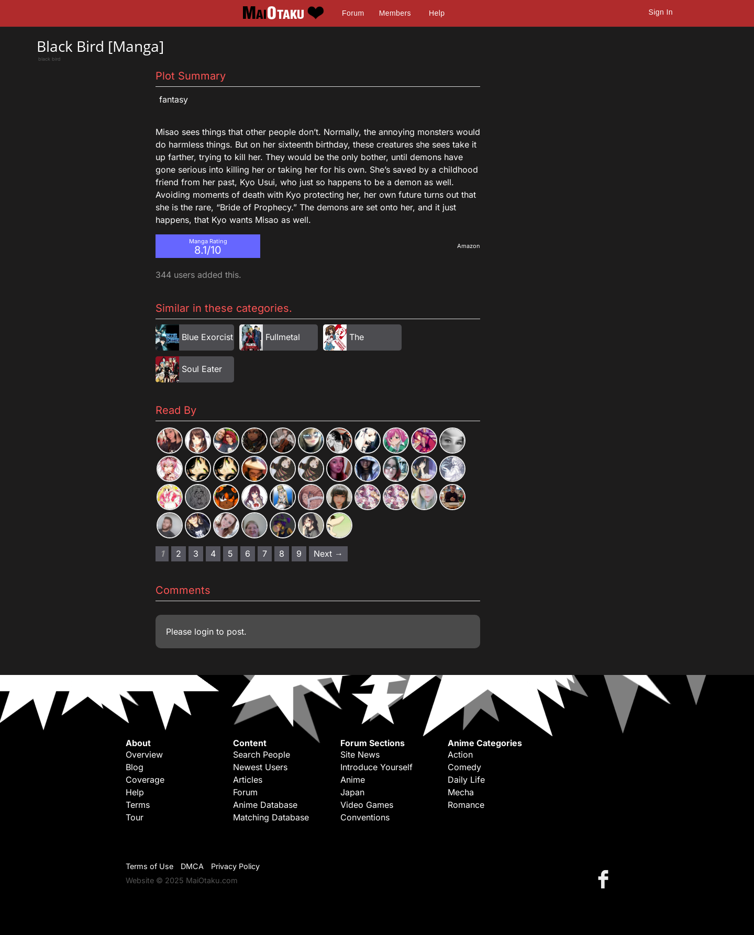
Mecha (461, 792)
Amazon (468, 246)
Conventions (365, 817)
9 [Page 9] (299, 553)
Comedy (464, 767)
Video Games (366, 804)
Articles (247, 779)
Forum (353, 13)
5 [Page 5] (230, 553)
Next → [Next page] (328, 553)
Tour (134, 817)
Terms (138, 804)
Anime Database (265, 804)
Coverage (145, 779)
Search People (261, 754)
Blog (134, 767)
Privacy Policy (235, 866)
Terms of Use (149, 866)
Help (437, 13)
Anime (352, 779)
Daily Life (466, 779)
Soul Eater (202, 369)
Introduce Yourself (376, 767)
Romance (466, 804)
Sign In (661, 12)
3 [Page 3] (195, 553)
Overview (144, 754)
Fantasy (173, 99)
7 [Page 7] (264, 553)
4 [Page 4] (213, 553)
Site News (360, 754)
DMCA (192, 866)
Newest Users (260, 767)
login (204, 631)
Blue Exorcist (207, 337)
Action (460, 754)
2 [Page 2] (178, 553)
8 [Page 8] (281, 553)
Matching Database (271, 817)
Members (395, 13)
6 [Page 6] (247, 553)
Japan (352, 792)
